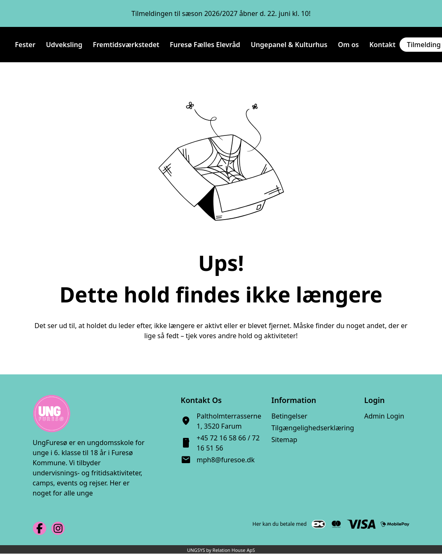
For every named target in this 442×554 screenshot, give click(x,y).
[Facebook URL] (39, 528)
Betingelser (289, 416)
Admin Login (384, 416)
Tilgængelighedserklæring (312, 427)
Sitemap (284, 439)
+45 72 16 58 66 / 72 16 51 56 (228, 443)
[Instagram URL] (58, 528)
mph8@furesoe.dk (226, 459)
